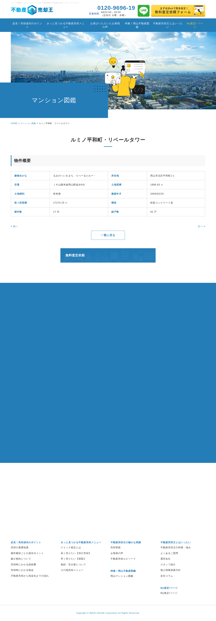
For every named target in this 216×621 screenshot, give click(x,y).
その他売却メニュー (72, 570)
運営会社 (165, 558)
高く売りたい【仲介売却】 (76, 553)
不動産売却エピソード (123, 558)
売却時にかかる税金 (22, 570)
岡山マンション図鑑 (122, 576)
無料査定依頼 (75, 255)
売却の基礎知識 (20, 547)
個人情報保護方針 (170, 570)
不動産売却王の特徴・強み (175, 547)
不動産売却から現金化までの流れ (30, 575)
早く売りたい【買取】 (73, 558)
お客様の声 (117, 553)
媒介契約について (21, 558)
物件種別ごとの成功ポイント (27, 553)
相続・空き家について (73, 564)
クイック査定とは (71, 547)
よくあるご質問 (169, 553)
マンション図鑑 (28, 123)
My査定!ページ (169, 593)
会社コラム (166, 575)
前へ (15, 226)
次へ (200, 226)
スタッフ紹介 (168, 564)
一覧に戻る (108, 235)
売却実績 (116, 547)
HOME (14, 123)
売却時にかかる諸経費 (23, 564)
